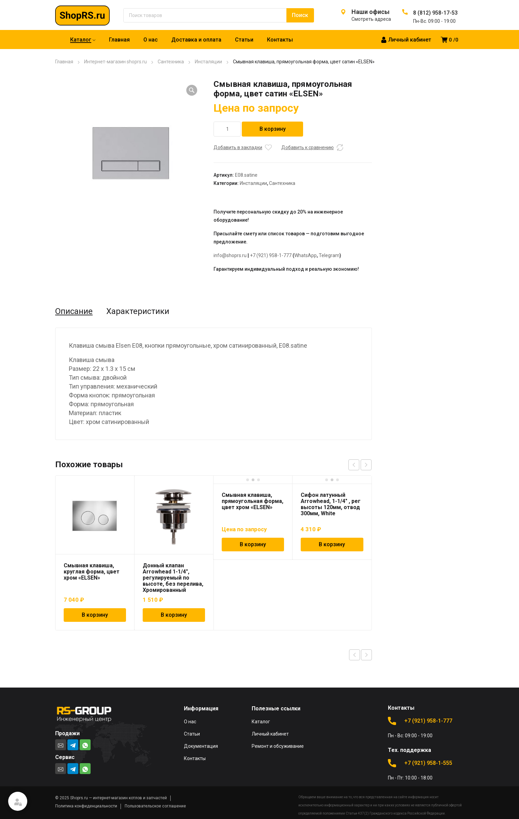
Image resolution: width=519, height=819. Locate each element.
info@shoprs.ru (230, 255)
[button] (191, 90)
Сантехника (171, 61)
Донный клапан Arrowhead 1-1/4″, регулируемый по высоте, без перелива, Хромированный (173, 577)
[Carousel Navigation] (360, 464)
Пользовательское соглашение (155, 806)
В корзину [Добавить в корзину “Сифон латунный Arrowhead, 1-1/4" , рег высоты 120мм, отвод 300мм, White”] (332, 544)
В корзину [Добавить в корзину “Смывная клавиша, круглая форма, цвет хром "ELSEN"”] (95, 615)
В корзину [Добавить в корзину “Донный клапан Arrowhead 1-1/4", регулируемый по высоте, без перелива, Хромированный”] (174, 615)
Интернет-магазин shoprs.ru (115, 61)
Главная (64, 61)
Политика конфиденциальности (86, 806)
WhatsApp (305, 255)
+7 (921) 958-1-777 (271, 255)
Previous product (354, 654)
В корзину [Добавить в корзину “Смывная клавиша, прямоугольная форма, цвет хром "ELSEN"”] (253, 544)
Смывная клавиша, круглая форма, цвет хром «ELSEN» (92, 571)
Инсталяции (208, 61)
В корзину (273, 129)
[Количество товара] (227, 129)
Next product (366, 654)
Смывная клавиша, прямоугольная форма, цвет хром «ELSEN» (252, 501)
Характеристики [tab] (137, 311)
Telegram (329, 255)
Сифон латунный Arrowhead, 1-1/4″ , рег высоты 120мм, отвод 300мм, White (331, 504)
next (366, 464)
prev (353, 464)
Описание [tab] (74, 311)
